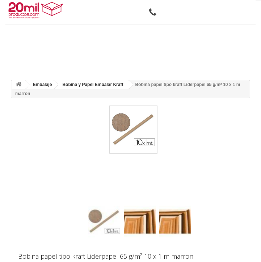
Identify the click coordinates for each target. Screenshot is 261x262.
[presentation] (91, 199)
